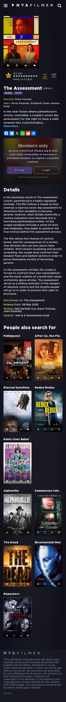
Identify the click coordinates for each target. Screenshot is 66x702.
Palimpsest (12, 336)
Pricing (19, 170)
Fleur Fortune (23, 99)
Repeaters (12, 594)
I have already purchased (33, 177)
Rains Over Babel (16, 439)
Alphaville (11, 491)
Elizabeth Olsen (40, 103)
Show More (11, 126)
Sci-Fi (18, 93)
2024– (47, 88)
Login (46, 170)
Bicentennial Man (48, 542)
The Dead (11, 542)
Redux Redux (44, 387)
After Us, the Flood (49, 336)
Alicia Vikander (20, 103)
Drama (8, 93)
